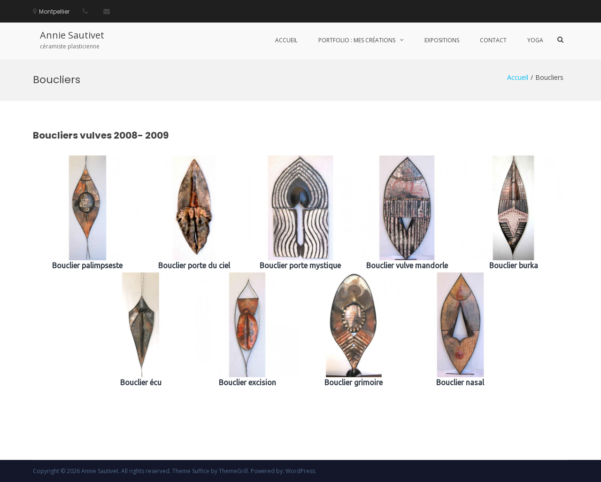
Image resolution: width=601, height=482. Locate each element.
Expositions (441, 40)
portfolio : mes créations (356, 40)
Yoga (535, 40)
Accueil (286, 40)
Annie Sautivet (72, 35)
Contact (493, 40)
